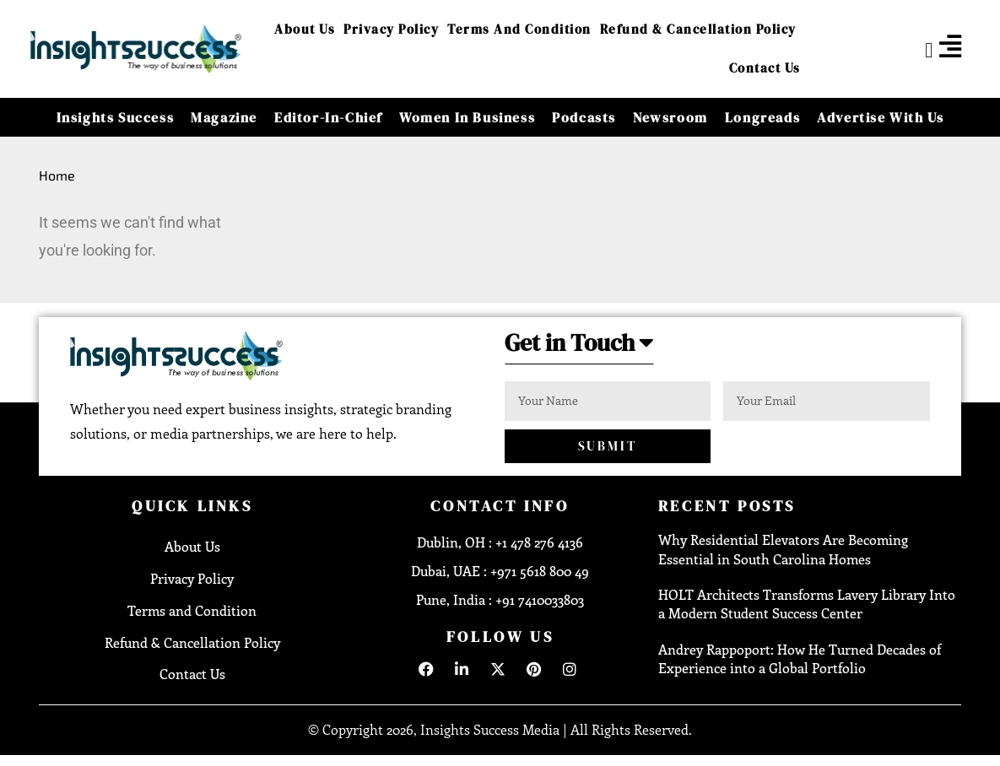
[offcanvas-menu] (950, 46)
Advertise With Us (880, 117)
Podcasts (584, 117)
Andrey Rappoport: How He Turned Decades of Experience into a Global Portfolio (799, 660)
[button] (585, 348)
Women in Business (467, 117)
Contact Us (765, 68)
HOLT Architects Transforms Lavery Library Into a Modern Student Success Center (806, 605)
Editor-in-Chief (328, 117)
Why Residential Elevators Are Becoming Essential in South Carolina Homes (783, 550)
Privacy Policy (391, 29)
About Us (304, 29)
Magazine (224, 117)
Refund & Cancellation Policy (698, 29)
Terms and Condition (519, 29)
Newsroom (670, 117)
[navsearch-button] (915, 49)
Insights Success (116, 117)
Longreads (762, 117)
